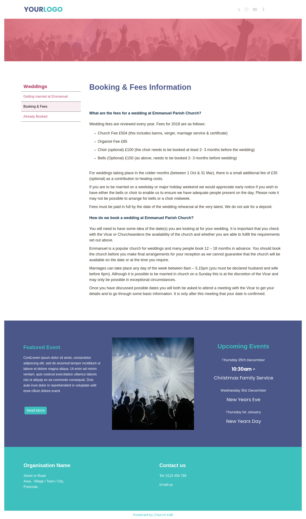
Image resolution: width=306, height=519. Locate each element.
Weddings (35, 86)
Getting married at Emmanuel (45, 96)
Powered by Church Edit (153, 514)
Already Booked (35, 116)
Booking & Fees (35, 106)
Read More (36, 410)
